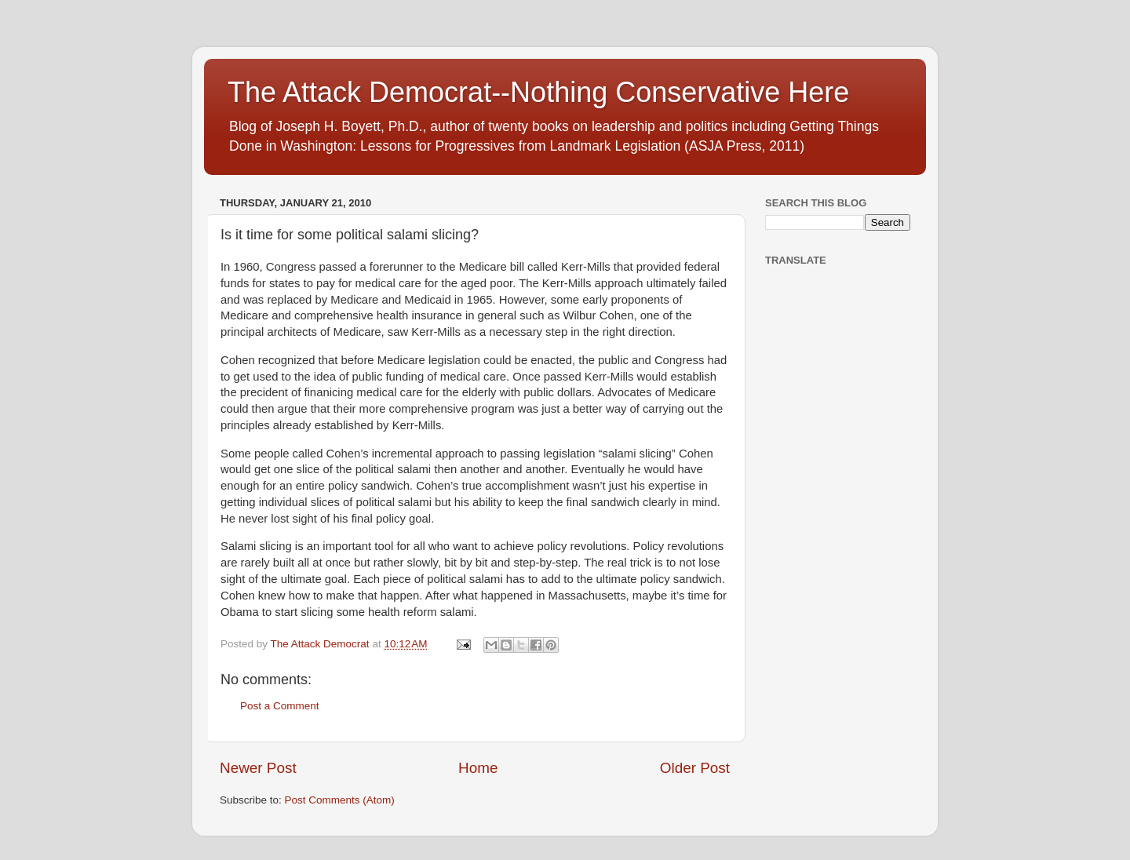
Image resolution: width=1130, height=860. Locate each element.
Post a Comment (279, 706)
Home (478, 768)
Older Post (695, 768)
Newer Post (258, 768)
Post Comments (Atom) (340, 800)
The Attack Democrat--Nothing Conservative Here (538, 92)
